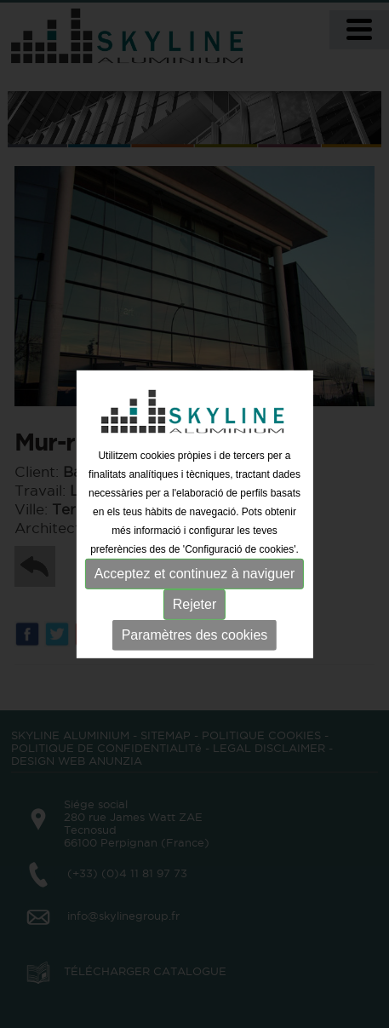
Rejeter (195, 604)
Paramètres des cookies (195, 635)
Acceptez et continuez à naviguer (194, 573)
